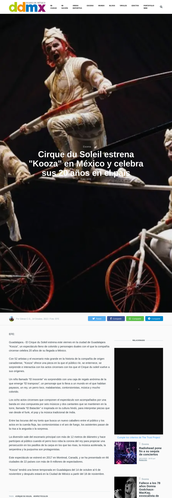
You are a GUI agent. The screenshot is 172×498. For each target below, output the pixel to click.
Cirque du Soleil (24, 496)
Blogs (112, 6)
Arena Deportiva (77, 7)
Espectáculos (41, 496)
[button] (97, 318)
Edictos (135, 6)
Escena (90, 6)
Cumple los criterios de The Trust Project (138, 437)
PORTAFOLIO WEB (149, 7)
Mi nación (65, 7)
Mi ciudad (53, 7)
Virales (123, 6)
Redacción (143, 460)
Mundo (101, 6)
